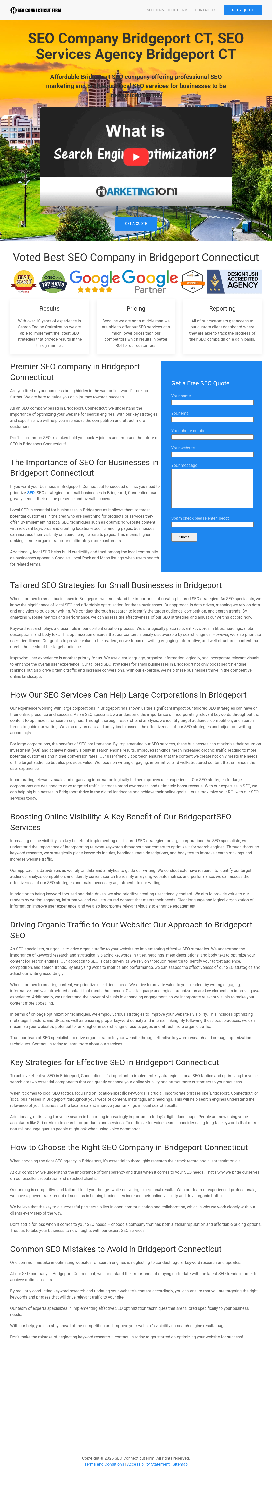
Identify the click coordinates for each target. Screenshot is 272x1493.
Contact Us (205, 10)
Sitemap (180, 1472)
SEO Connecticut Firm (167, 10)
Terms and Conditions (104, 1472)
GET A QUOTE (243, 10)
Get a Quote (136, 224)
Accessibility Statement (148, 1472)
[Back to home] (35, 10)
